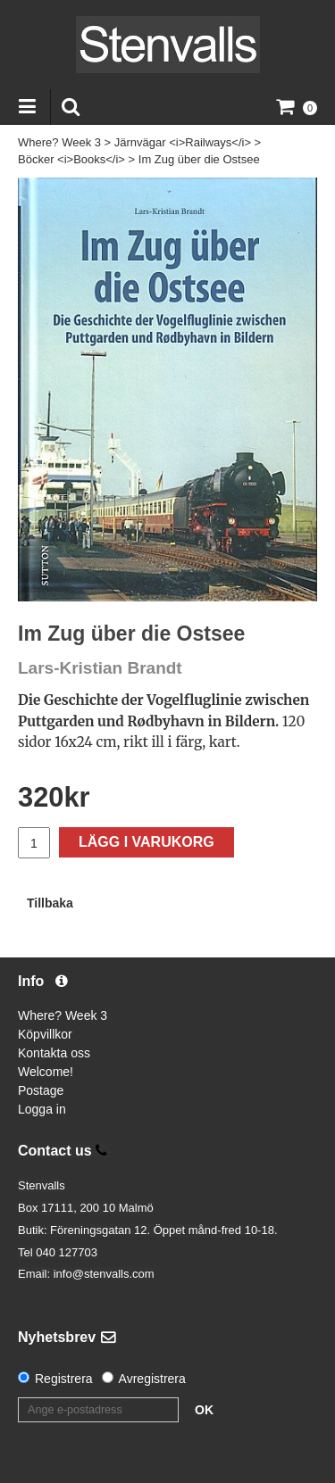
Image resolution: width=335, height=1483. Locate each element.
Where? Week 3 (59, 142)
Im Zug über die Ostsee (199, 159)
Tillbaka (50, 903)
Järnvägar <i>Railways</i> (182, 142)
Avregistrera (152, 1378)
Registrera (64, 1378)
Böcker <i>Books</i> (71, 159)
